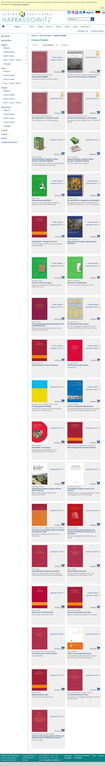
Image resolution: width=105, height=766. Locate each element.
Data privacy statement (81, 755)
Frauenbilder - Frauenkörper (41, 447)
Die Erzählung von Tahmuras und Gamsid (45, 571)
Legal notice (68, 755)
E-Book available (57, 57)
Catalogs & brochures (9, 142)
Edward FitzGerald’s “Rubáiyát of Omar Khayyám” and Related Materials (45, 160)
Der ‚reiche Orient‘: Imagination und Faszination (83, 200)
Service (67, 27)
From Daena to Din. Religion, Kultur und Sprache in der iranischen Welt (48, 531)
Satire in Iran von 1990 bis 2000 (42, 612)
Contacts (40, 27)
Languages (7, 64)
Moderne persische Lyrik (40, 695)
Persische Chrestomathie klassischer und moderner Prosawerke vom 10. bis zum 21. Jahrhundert (81, 531)
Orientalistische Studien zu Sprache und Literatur (80, 489)
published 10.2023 (56, 140)
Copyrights (67, 758)
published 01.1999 (56, 716)
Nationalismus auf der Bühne (41, 200)
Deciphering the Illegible (40, 77)
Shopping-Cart (83, 31)
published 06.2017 (56, 225)
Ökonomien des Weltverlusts (77, 283)
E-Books (4, 130)
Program (17, 27)
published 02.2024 (56, 98)
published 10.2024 (56, 60)
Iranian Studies (60, 35)
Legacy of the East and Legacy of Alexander (81, 77)
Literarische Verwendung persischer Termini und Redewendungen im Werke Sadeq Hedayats (48, 737)
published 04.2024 (92, 57)
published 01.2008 (92, 510)
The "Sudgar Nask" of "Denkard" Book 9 (45, 118)
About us (49, 27)
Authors (59, 27)
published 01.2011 (92, 469)
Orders (75, 27)
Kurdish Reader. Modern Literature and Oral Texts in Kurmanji (46, 489)
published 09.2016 (56, 266)
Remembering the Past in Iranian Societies (81, 447)
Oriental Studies (9, 52)
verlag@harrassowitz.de (51, 760)
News (32, 27)
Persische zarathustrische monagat (79, 612)
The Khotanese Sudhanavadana (77, 365)
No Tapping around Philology (41, 406)
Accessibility (78, 758)
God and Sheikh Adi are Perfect (77, 695)
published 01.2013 (56, 428)
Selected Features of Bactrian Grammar (45, 365)
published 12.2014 (56, 348)
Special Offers (6, 40)
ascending (65, 45)
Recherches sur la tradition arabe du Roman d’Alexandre (81, 242)
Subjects (34, 35)
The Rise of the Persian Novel (41, 283)
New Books (5, 36)
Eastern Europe (8, 56)
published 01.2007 (56, 675)
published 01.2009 (56, 510)
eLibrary (4, 134)
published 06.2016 (92, 266)
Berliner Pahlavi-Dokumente (76, 571)
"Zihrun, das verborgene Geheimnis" (79, 653)
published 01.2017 (92, 225)
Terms (94, 755)
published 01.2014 (92, 348)
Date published (48, 45)
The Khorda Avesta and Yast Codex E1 (44, 653)
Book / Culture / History (12, 60)
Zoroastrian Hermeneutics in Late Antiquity (82, 118)
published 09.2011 (56, 469)
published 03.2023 (56, 183)
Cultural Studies (9, 122)
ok (103, 8)
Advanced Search (97, 31)
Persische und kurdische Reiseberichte (80, 406)
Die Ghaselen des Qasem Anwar (78, 324)
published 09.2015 (56, 307)
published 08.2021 (92, 183)
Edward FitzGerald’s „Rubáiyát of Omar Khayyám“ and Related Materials (80, 160)
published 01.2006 (92, 675)
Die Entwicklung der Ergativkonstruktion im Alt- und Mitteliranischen (48, 325)
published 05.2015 (92, 307)
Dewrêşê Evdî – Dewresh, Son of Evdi (44, 241)
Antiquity (6, 48)
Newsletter (85, 27)
